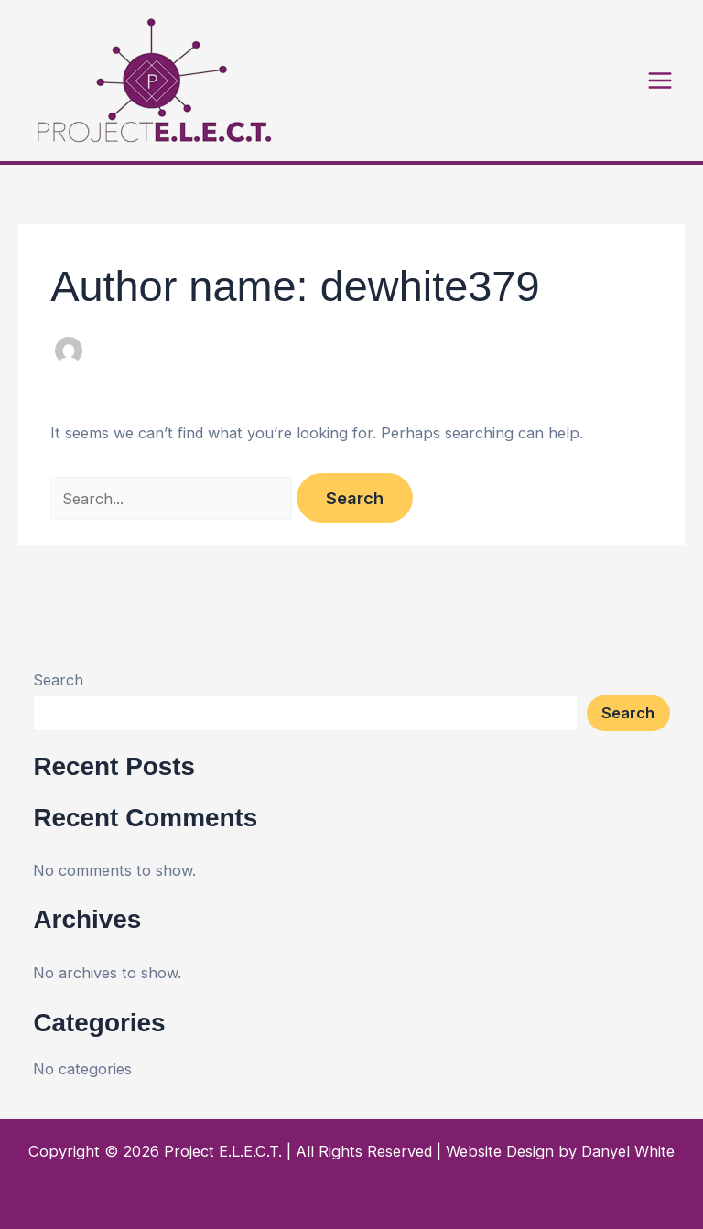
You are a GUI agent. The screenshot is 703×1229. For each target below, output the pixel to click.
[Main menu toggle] (659, 81)
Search (58, 680)
